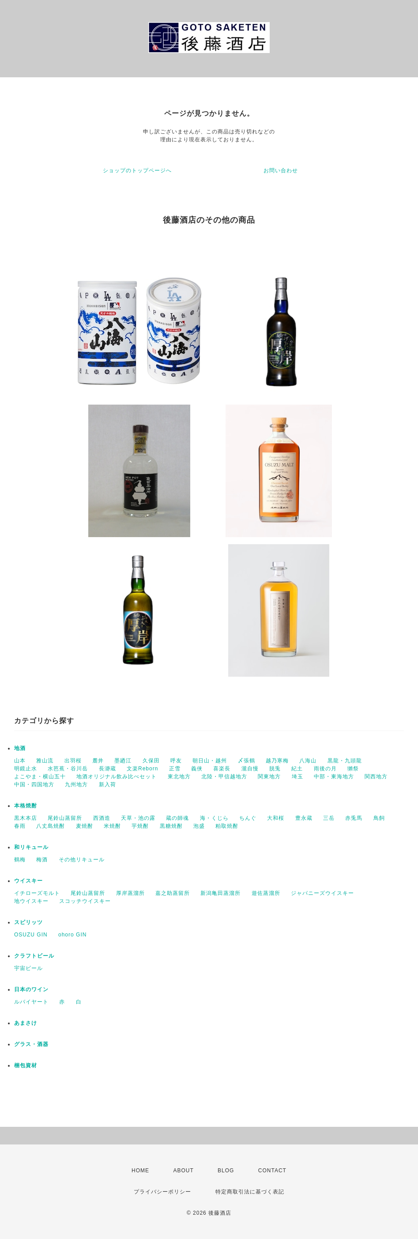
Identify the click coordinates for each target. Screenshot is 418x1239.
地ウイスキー (31, 901)
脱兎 (275, 768)
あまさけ (25, 1023)
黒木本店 (25, 818)
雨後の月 (325, 768)
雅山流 (44, 761)
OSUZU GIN (31, 935)
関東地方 (269, 776)
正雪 (175, 768)
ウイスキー (28, 881)
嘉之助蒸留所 (172, 893)
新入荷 (107, 784)
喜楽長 (221, 768)
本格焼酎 (25, 806)
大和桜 (275, 818)
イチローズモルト (37, 893)
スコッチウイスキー (85, 901)
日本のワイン (31, 989)
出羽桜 (73, 761)
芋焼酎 (140, 826)
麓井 (98, 761)
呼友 (176, 761)
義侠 (197, 768)
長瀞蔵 (107, 768)
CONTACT (272, 1170)
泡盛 (199, 826)
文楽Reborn (142, 768)
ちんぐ (247, 818)
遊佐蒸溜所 (266, 893)
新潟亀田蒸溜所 (220, 893)
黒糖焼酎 (171, 826)
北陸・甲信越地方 (224, 776)
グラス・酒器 (31, 1044)
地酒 (20, 748)
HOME (140, 1170)
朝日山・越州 (209, 761)
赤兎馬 (353, 818)
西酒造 (101, 818)
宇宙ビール (28, 968)
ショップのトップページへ (137, 170)
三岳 (329, 818)
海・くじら (214, 818)
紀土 (297, 768)
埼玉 (297, 776)
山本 (20, 761)
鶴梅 (20, 859)
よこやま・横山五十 (40, 776)
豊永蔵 (304, 818)
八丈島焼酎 (50, 826)
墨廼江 (123, 761)
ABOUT (183, 1170)
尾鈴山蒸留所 (65, 818)
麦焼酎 (84, 826)
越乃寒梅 (277, 761)
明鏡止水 (25, 768)
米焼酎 (112, 826)
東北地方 (179, 776)
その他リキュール (82, 859)
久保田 (151, 761)
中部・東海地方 (334, 776)
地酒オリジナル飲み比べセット (116, 776)
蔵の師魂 (177, 818)
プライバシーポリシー (162, 1192)
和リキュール (31, 847)
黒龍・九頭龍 (345, 761)
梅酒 (42, 859)
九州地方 (76, 784)
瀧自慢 (250, 768)
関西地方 (376, 776)
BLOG (226, 1170)
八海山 (307, 761)
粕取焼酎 (226, 826)
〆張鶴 (246, 761)
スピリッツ (28, 922)
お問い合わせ (281, 170)
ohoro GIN (72, 935)
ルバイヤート (31, 1002)
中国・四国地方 (34, 784)
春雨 (20, 826)
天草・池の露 (138, 818)
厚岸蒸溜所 (130, 893)
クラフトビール (34, 956)
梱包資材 (25, 1065)
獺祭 (353, 768)
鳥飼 (379, 818)
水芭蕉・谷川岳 (68, 768)
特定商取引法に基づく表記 (249, 1192)
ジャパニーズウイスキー (322, 893)
